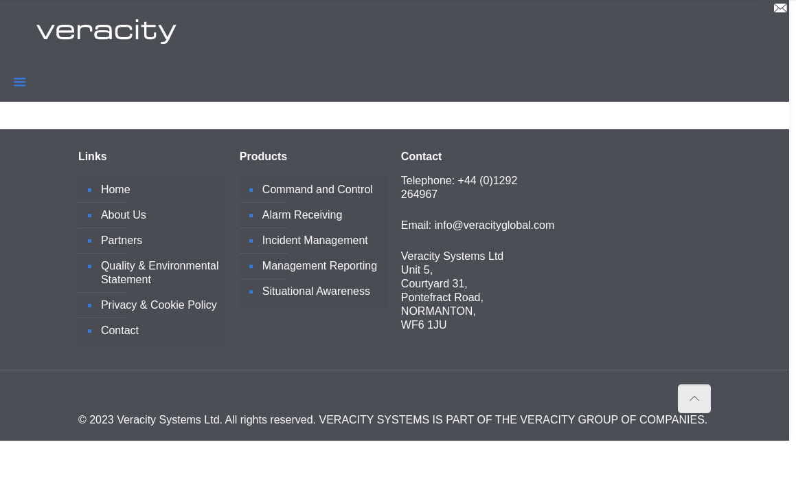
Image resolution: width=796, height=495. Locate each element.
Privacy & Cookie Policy (159, 305)
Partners (121, 240)
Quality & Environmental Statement (160, 272)
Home (115, 189)
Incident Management (315, 240)
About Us (123, 215)
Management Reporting (319, 266)
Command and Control (317, 189)
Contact (120, 330)
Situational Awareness (316, 291)
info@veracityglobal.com (495, 225)
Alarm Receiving (302, 215)
